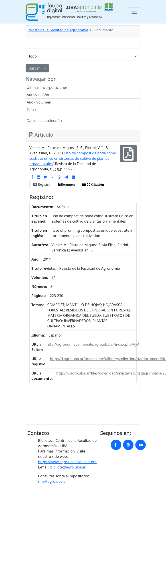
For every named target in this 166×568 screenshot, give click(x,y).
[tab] (41, 184)
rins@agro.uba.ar (52, 481)
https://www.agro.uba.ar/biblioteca (67, 461)
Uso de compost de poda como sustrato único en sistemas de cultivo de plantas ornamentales (72, 158)
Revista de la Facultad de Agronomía (58, 30)
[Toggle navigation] (134, 11)
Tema (31, 109)
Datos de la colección (44, 120)
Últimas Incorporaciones (47, 87)
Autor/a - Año (38, 94)
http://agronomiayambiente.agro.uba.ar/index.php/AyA (93, 344)
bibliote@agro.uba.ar (68, 467)
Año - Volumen (39, 102)
